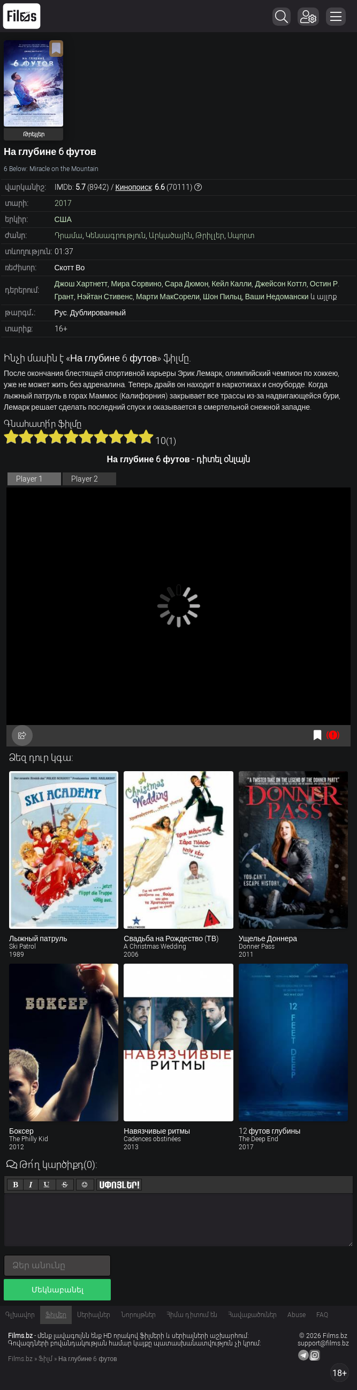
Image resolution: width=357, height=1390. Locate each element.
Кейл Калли (231, 283)
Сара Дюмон (187, 283)
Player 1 (29, 479)
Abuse (296, 1315)
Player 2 (84, 479)
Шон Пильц (222, 296)
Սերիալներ (93, 1315)
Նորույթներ (138, 1315)
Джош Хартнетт (81, 283)
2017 (63, 203)
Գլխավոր (20, 1315)
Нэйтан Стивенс (105, 296)
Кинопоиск (134, 187)
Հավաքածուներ (252, 1315)
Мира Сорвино (136, 283)
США (63, 219)
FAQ (322, 1315)
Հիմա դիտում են (191, 1315)
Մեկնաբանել (57, 1289)
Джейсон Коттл (280, 283)
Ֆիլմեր (55, 1315)
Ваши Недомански (277, 296)
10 (146, 436)
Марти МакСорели (168, 296)
